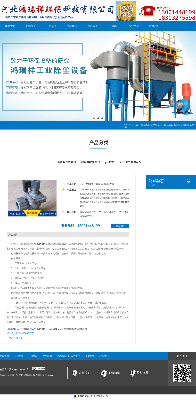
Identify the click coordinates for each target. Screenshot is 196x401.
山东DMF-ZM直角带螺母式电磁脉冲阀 (67, 329)
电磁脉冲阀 (188, 125)
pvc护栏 (109, 162)
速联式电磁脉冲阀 (88, 212)
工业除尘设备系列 (65, 162)
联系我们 (154, 26)
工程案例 (113, 26)
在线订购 (119, 226)
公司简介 (31, 26)
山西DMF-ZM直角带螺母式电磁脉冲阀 (26, 329)
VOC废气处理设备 (130, 162)
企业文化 (134, 26)
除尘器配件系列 (172, 125)
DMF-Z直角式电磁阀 (107, 212)
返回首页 (145, 125)
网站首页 (10, 26)
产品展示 (72, 26)
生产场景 (92, 26)
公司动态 (51, 26)
